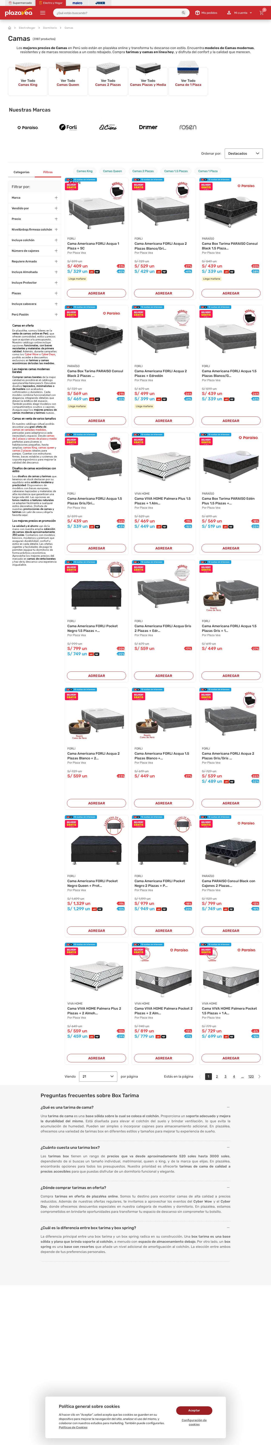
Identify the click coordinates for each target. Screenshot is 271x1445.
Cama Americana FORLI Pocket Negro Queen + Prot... (92, 883)
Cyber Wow (31, 354)
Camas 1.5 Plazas (176, 171)
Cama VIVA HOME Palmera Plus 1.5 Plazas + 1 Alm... (163, 501)
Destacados (243, 153)
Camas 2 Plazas (143, 171)
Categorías (21, 172)
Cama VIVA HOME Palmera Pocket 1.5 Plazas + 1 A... (229, 1010)
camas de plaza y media (42, 438)
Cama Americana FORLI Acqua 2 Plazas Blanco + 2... (93, 756)
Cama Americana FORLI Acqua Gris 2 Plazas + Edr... (163, 628)
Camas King (84, 171)
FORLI (71, 239)
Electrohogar (24, 27)
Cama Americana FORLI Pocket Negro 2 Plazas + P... (160, 883)
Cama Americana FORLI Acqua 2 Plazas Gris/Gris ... (228, 756)
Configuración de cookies (194, 1422)
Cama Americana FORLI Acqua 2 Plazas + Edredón (161, 373)
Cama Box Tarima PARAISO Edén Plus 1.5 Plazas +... (228, 501)
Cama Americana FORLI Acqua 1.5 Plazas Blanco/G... (229, 373)
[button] (183, 12)
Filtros (47, 172)
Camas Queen (112, 171)
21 (98, 1076)
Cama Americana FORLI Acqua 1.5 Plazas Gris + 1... (229, 628)
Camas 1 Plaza (208, 171)
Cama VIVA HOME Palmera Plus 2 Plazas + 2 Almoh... (94, 1010)
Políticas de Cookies (73, 1427)
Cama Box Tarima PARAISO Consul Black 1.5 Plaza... (230, 246)
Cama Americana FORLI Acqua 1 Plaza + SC (93, 246)
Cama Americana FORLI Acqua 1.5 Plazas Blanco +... (162, 756)
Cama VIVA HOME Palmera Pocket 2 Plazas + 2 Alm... (164, 1010)
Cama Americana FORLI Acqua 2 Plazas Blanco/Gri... (161, 246)
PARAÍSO (208, 239)
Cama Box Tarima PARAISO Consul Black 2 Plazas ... (95, 373)
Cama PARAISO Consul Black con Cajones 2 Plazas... (228, 883)
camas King (30, 447)
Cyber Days (48, 354)
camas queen (46, 447)
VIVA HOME (142, 493)
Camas (66, 27)
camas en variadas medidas (29, 430)
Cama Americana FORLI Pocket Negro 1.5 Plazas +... (92, 628)
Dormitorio (48, 27)
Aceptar (194, 1410)
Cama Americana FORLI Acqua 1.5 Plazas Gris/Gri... (94, 501)
